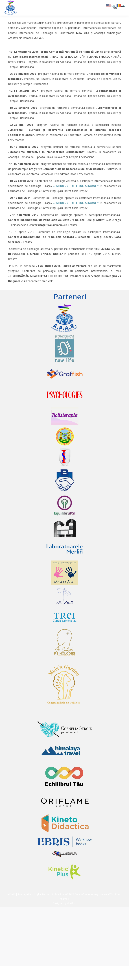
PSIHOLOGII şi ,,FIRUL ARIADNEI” (77, 186)
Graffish (71, 903)
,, (54, 186)
